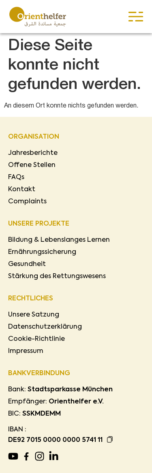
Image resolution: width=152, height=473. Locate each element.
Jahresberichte (33, 153)
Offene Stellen (32, 165)
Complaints (27, 201)
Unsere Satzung (33, 315)
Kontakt (21, 189)
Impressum (25, 351)
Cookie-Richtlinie (36, 339)
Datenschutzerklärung (45, 327)
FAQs (16, 177)
